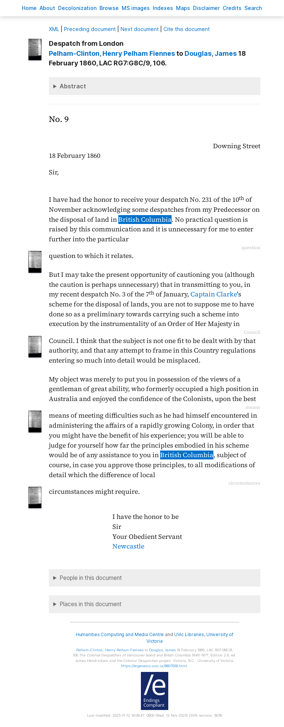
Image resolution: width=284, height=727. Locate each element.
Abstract (73, 86)
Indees (163, 8)
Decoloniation (77, 8)
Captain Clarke (213, 294)
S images (136, 8)
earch (253, 8)
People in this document (91, 577)
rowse (109, 8)
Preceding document (90, 29)
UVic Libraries (189, 634)
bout (47, 8)
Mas (183, 8)
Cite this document (186, 29)
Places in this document (91, 604)
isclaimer (206, 8)
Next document (140, 29)
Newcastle (128, 546)
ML (54, 29)
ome (29, 8)
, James (211, 53)
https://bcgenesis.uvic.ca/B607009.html (154, 666)
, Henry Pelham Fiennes (112, 53)
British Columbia (145, 219)
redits (232, 8)
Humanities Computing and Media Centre (120, 634)
